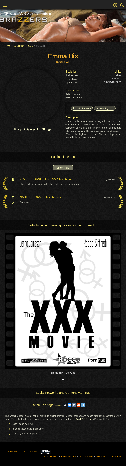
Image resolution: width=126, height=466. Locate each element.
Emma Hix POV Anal (70, 184)
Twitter (117, 75)
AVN (23, 179)
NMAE (24, 197)
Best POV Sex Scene (59, 179)
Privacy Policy (68, 457)
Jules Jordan (42, 184)
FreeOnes (116, 78)
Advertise (101, 457)
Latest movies (82, 108)
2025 (37, 179)
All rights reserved (18, 451)
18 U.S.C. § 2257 (86, 457)
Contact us (115, 457)
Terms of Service (49, 457)
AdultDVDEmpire (112, 82)
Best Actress (53, 197)
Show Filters (63, 167)
